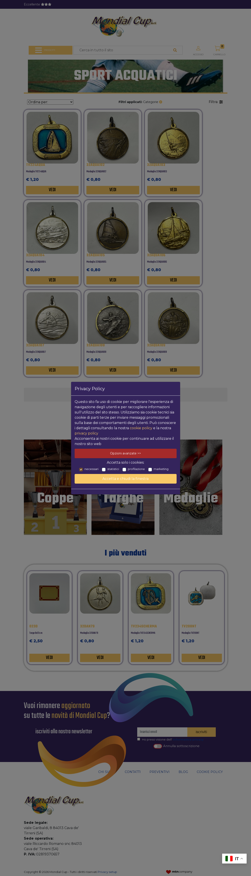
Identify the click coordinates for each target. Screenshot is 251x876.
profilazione (136, 469)
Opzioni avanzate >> (125, 453)
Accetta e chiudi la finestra (125, 479)
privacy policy (86, 433)
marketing (161, 469)
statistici (113, 469)
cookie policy (141, 428)
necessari (91, 469)
